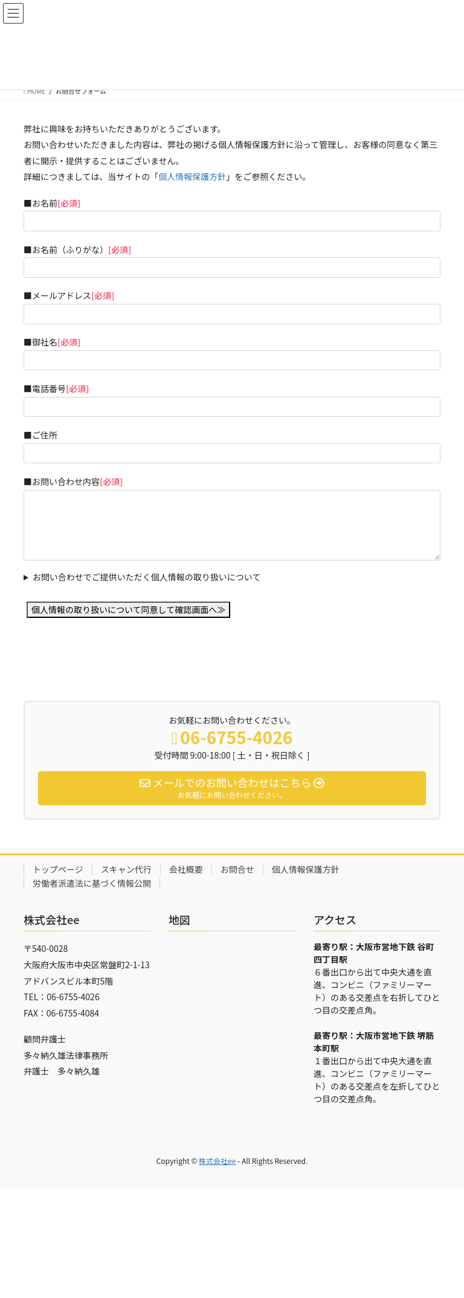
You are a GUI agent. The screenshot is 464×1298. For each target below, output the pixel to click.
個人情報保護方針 (192, 176)
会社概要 (186, 869)
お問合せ (237, 869)
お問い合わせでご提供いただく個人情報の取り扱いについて (147, 577)
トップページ (58, 869)
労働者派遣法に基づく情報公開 (92, 883)
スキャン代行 (126, 869)
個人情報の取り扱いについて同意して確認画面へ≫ (128, 609)
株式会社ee (217, 1160)
